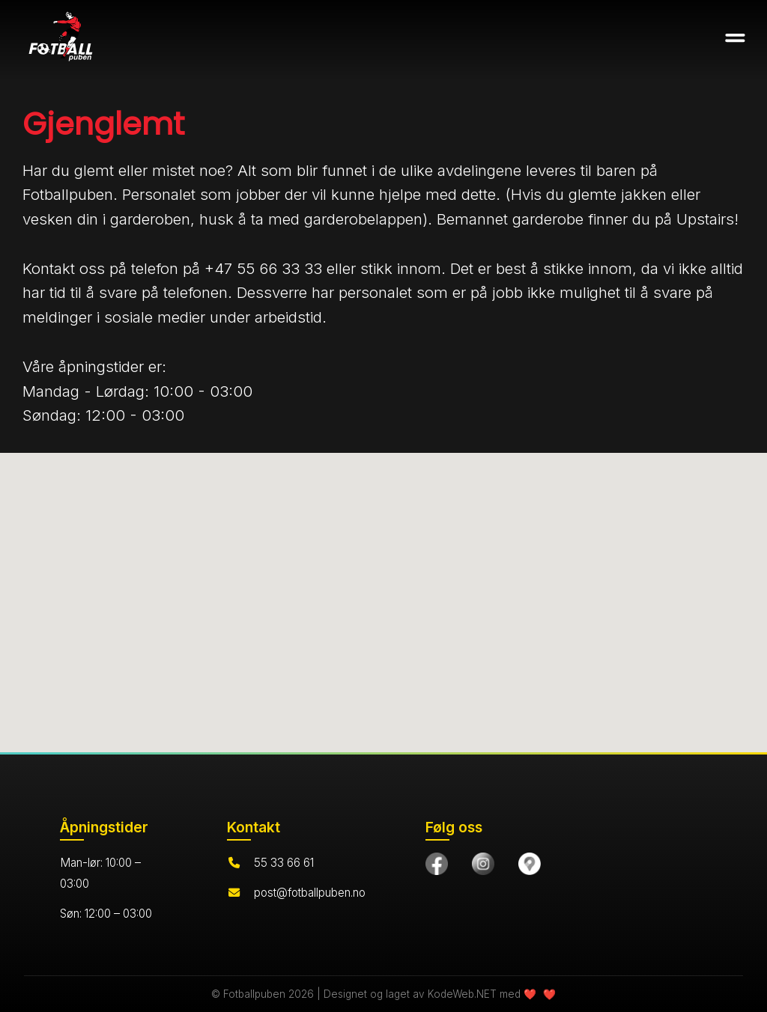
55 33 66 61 (284, 863)
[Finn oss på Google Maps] (529, 864)
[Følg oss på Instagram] (483, 864)
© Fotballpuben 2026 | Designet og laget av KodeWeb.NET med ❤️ (375, 994)
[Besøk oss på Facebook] (436, 864)
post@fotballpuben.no (310, 893)
